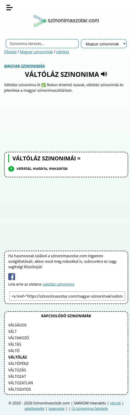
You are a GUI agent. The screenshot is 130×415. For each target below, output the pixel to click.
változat (17, 376)
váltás (14, 344)
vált (12, 331)
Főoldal (10, 51)
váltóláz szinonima (58, 284)
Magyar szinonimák (36, 51)
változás (17, 370)
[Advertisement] (66, 121)
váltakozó (18, 338)
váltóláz (62, 51)
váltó (13, 350)
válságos (17, 325)
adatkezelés (35, 408)
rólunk (115, 403)
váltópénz (18, 363)
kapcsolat (56, 408)
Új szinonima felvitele (90, 408)
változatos (19, 389)
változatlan (20, 383)
